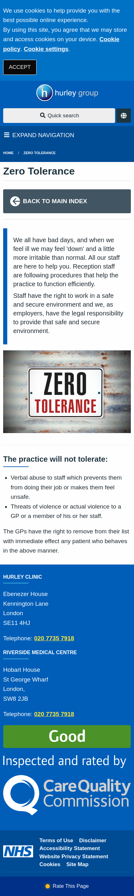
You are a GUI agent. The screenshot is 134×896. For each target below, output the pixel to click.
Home (8, 153)
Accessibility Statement (69, 848)
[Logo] (67, 93)
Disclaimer (92, 840)
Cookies (50, 864)
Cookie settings (46, 49)
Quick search (59, 116)
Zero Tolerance (40, 153)
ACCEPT (20, 67)
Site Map (78, 864)
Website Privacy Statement (73, 857)
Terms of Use (56, 840)
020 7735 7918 (54, 638)
